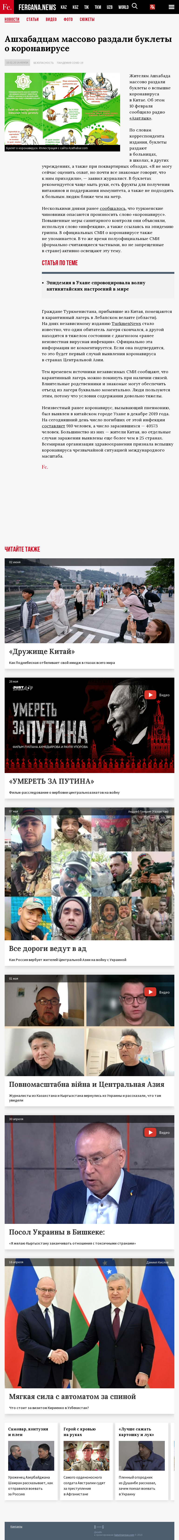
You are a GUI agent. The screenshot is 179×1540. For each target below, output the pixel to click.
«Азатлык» (140, 118)
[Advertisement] (89, 511)
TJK (87, 7)
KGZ (76, 7)
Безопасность (44, 62)
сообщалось (113, 208)
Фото (68, 19)
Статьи (33, 19)
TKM (98, 7)
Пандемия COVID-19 (70, 62)
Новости (12, 19)
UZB (111, 7)
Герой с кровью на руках (80, 1431)
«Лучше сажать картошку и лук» (136, 1431)
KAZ (64, 7)
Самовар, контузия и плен (28, 1431)
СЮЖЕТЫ (87, 19)
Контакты (16, 1526)
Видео (51, 19)
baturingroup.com (124, 1535)
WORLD (125, 7)
